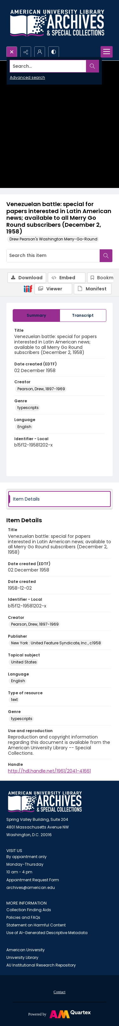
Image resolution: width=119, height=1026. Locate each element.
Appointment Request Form (32, 880)
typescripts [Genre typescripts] (28, 407)
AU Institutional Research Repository (41, 965)
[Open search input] (12, 52)
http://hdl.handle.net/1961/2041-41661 (49, 771)
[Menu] (107, 52)
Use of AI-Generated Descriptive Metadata (47, 932)
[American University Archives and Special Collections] (44, 802)
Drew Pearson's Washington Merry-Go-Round (53, 239)
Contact (59, 992)
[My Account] (40, 52)
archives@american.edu (30, 887)
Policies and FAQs (23, 917)
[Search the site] (48, 66)
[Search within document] (106, 255)
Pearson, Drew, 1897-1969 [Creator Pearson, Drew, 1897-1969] (41, 389)
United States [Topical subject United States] (24, 662)
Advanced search (27, 77)
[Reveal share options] (26, 52)
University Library (22, 957)
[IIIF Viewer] (53, 289)
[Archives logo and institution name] (57, 23)
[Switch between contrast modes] (54, 52)
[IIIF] (28, 288)
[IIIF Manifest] (93, 289)
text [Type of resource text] (14, 699)
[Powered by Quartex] (59, 1014)
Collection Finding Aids (28, 909)
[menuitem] (59, 991)
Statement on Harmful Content (36, 925)
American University (25, 950)
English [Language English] (24, 426)
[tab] (36, 315)
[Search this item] (53, 255)
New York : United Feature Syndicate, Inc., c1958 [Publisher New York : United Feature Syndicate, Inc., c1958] (56, 643)
